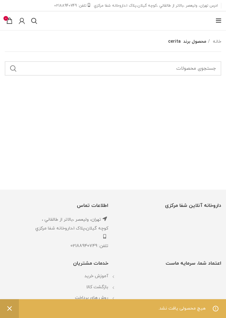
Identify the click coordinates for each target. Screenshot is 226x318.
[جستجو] (34, 20)
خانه (216, 42)
